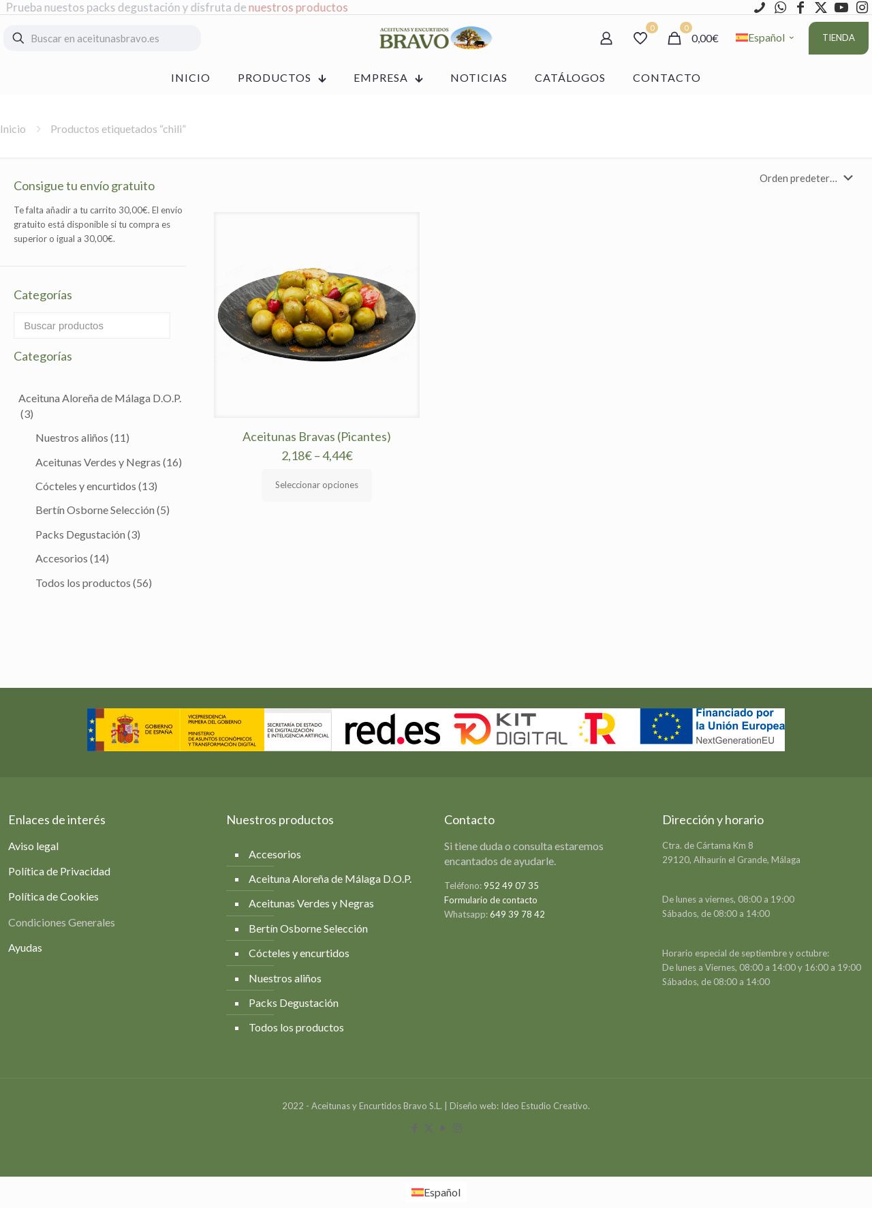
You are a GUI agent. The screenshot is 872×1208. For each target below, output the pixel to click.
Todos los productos (93, 582)
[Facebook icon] (414, 1127)
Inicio (13, 128)
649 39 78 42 (517, 914)
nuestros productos (299, 7)
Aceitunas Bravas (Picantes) (317, 436)
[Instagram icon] (457, 1127)
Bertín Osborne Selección (102, 509)
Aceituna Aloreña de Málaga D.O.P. (99, 405)
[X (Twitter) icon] (429, 1127)
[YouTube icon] (443, 1127)
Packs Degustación (87, 534)
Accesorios (72, 558)
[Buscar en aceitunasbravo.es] (102, 38)
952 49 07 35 (511, 885)
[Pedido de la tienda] (809, 178)
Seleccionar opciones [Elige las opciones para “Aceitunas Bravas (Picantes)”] (316, 484)
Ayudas (25, 947)
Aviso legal (33, 845)
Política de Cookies (53, 896)
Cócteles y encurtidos (96, 485)
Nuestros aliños (82, 437)
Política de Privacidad (59, 870)
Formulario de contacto (491, 899)
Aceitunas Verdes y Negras (108, 461)
